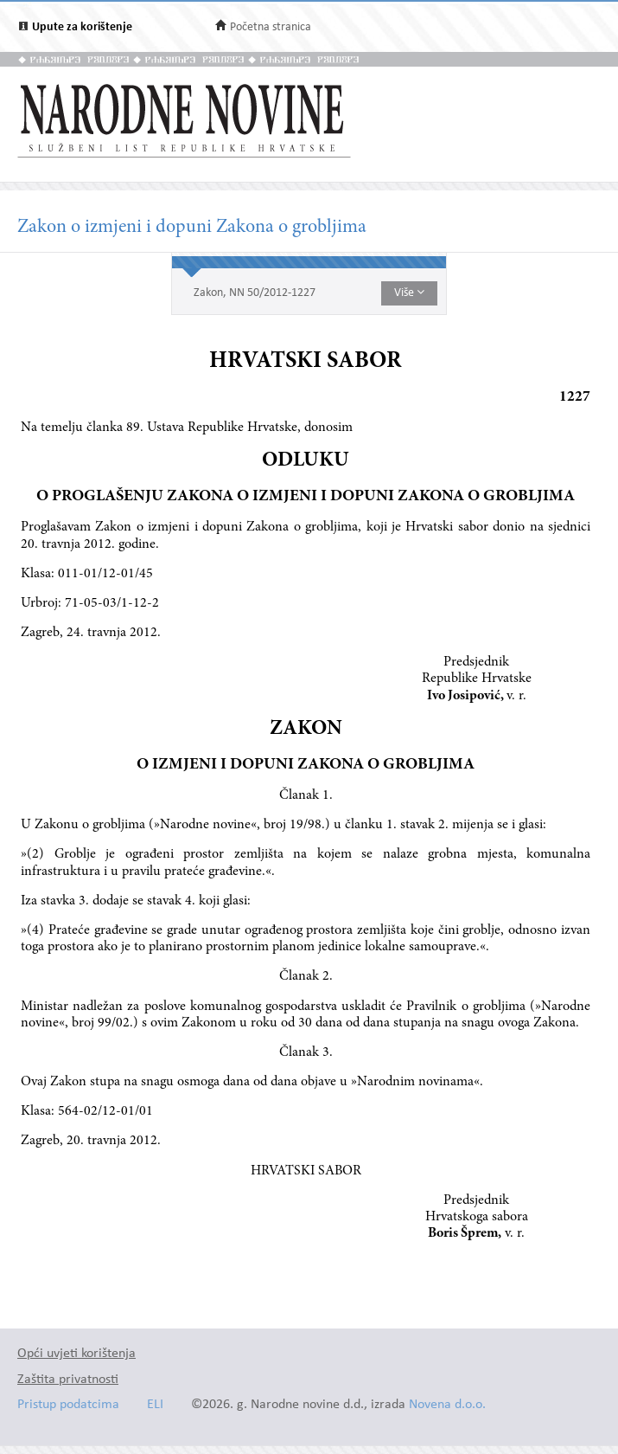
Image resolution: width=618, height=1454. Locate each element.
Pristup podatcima (68, 1405)
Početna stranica (270, 27)
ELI (155, 1405)
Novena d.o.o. (447, 1405)
